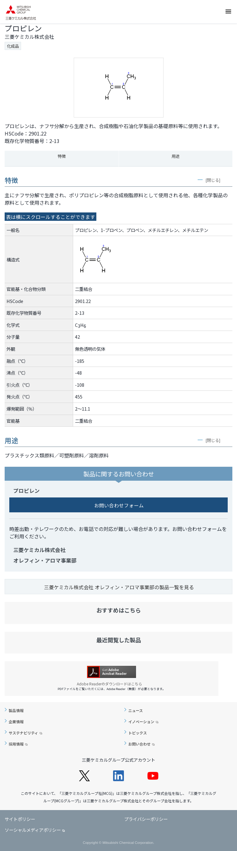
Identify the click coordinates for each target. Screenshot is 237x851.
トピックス (137, 732)
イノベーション (141, 721)
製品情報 (16, 710)
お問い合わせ (230, 48)
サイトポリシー (20, 819)
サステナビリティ (23, 732)
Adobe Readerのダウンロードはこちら (111, 684)
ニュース (135, 710)
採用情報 (16, 743)
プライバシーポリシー (146, 819)
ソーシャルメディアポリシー (33, 829)
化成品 (13, 46)
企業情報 (16, 721)
